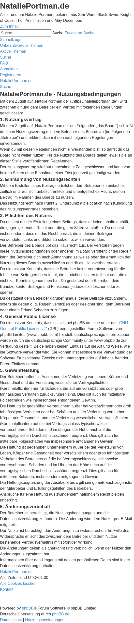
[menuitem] (21, 45)
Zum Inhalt (9, 26)
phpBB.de (60, 614)
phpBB (28, 608)
